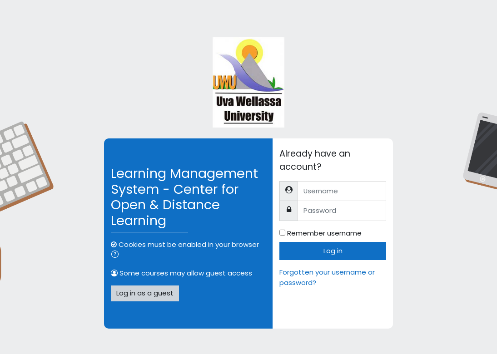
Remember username (324, 233)
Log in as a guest (145, 293)
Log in (333, 251)
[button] (117, 255)
